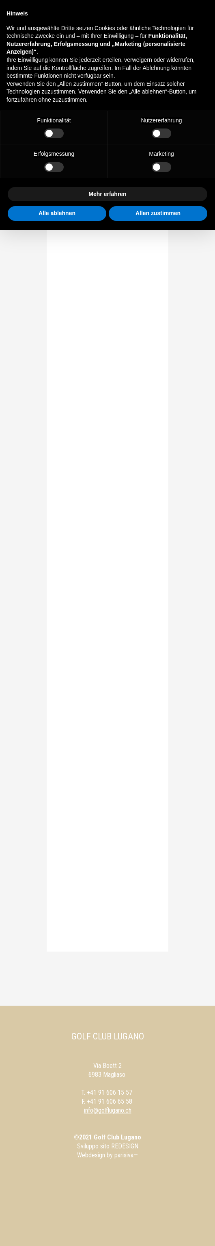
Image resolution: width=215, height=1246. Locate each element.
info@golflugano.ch (107, 1110)
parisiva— (126, 1155)
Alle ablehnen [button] (57, 213)
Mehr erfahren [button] (107, 194)
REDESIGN (124, 1146)
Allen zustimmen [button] (158, 213)
